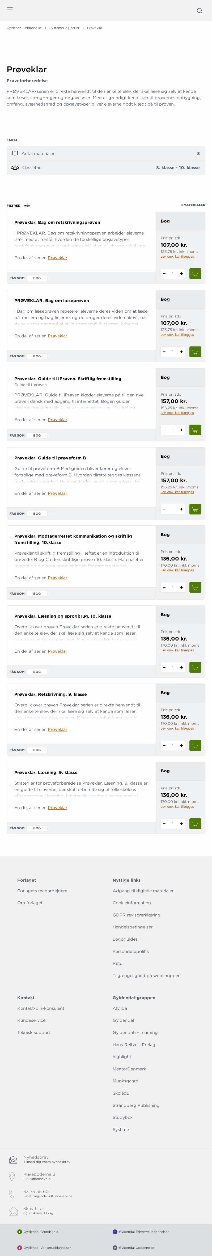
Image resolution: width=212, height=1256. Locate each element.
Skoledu (121, 1093)
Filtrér (20, 205)
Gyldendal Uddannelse (24, 28)
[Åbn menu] (10, 10)
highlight (122, 1056)
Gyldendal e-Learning (135, 1032)
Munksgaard (125, 1080)
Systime (121, 1129)
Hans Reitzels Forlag (134, 1044)
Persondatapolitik (131, 951)
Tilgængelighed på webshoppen (147, 975)
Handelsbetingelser (132, 927)
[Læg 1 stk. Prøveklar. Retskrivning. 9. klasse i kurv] (195, 745)
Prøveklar (57, 257)
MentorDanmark (129, 1068)
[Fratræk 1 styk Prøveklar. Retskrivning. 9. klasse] (164, 745)
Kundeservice (31, 1020)
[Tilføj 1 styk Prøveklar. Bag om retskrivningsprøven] (181, 274)
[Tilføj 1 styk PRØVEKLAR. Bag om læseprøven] (181, 352)
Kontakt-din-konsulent (40, 1008)
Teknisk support (33, 1032)
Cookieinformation (132, 902)
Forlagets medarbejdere (42, 890)
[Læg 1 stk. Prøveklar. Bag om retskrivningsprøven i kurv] (195, 273)
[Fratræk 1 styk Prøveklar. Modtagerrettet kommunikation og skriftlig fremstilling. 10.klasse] (164, 587)
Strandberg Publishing (136, 1105)
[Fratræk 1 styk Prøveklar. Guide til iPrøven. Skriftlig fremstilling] (164, 430)
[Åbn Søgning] (199, 10)
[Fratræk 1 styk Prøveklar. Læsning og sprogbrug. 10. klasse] (164, 667)
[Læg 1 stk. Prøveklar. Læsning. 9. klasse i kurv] (195, 823)
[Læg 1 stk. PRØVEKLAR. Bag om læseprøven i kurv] (195, 351)
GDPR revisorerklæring (136, 915)
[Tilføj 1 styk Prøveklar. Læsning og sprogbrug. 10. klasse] (181, 667)
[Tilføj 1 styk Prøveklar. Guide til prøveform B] (181, 509)
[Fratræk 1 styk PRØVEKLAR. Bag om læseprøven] (164, 352)
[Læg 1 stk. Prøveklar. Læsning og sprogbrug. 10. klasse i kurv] (195, 667)
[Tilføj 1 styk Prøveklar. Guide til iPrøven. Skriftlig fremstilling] (181, 430)
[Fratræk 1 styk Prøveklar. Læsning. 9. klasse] (164, 824)
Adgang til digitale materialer (143, 890)
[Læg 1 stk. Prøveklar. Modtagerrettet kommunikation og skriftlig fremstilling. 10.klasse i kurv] (195, 587)
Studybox (123, 1117)
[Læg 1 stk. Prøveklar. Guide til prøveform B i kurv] (195, 509)
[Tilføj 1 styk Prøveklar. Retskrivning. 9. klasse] (181, 745)
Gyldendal (123, 1020)
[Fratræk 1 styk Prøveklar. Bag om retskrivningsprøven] (164, 274)
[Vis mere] (106, 128)
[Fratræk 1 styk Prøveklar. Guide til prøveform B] (164, 509)
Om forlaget (30, 902)
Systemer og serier (64, 28)
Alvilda (120, 1008)
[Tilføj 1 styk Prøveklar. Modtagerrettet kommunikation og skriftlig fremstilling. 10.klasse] (181, 587)
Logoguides (125, 939)
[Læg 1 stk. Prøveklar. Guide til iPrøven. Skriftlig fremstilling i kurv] (195, 430)
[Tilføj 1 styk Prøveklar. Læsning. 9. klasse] (181, 824)
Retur (118, 963)
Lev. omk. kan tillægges (177, 256)
